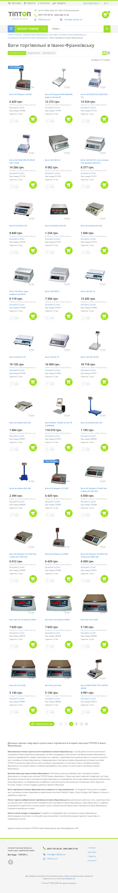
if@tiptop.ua (52, 858)
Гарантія (92, 856)
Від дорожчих (49, 53)
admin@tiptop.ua (68, 878)
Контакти (92, 860)
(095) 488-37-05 (70, 848)
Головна (92, 847)
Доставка (92, 852)
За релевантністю (17, 53)
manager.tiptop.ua (73, 19)
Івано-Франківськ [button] (91, 3)
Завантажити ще (43, 723)
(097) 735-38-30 (54, 848)
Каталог (28, 28)
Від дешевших (34, 53)
